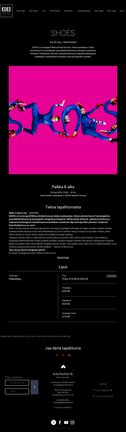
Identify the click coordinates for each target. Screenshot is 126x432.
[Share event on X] (63, 355)
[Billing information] (103, 396)
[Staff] (103, 384)
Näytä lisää (63, 257)
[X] (53, 422)
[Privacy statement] (103, 390)
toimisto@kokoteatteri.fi (63, 385)
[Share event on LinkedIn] (69, 355)
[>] (34, 387)
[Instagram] (72, 422)
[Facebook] (59, 422)
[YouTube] (66, 422)
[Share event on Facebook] (57, 355)
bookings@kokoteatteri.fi (63, 402)
